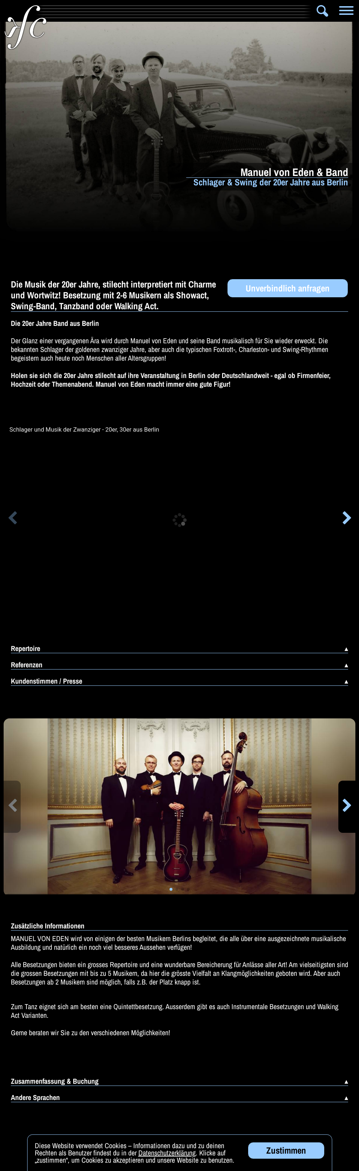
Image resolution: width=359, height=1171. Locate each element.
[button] (12, 519)
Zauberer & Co (271, 10)
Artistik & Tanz (113, 10)
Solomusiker (211, 10)
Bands (164, 10)
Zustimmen (286, 1150)
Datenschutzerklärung (167, 1153)
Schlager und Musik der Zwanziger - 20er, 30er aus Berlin (84, 430)
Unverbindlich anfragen (288, 288)
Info (58, 10)
